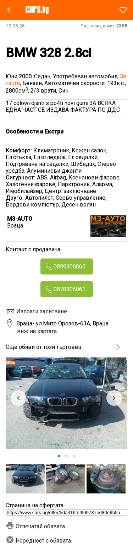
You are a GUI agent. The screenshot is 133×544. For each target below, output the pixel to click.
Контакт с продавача (33, 249)
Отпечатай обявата (35, 526)
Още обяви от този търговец (44, 347)
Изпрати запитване (41, 311)
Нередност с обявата (38, 540)
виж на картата (37, 331)
